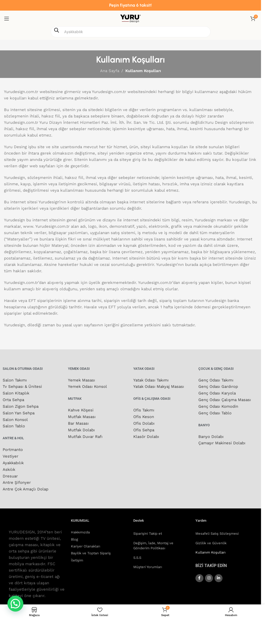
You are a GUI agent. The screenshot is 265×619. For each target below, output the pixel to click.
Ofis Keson (143, 416)
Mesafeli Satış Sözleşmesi (217, 530)
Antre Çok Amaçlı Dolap (26, 486)
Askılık (9, 467)
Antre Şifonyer (17, 479)
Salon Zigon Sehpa (21, 405)
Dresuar (10, 473)
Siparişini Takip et (147, 530)
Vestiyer (10, 454)
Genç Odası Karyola (217, 392)
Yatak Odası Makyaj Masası (159, 386)
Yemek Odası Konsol (87, 386)
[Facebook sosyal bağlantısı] (199, 575)
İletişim (77, 557)
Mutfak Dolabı (81, 429)
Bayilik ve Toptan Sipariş (91, 550)
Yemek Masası (81, 380)
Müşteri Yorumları (147, 564)
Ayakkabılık (13, 460)
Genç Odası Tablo (215, 412)
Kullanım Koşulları (210, 549)
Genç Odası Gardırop (218, 386)
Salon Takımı (15, 380)
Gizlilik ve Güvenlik (210, 540)
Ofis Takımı (144, 409)
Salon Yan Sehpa (19, 412)
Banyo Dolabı (211, 435)
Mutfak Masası (82, 416)
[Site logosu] (130, 18)
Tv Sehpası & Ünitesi (22, 386)
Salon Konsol (15, 418)
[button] (15, 604)
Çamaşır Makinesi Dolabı (222, 441)
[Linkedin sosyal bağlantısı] (219, 575)
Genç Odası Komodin (218, 405)
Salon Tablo (14, 424)
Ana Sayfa (109, 70)
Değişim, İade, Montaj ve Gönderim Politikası (153, 542)
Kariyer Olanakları (85, 543)
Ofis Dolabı (144, 422)
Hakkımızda (80, 529)
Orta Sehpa (13, 399)
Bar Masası (78, 422)
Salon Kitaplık (16, 392)
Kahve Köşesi (80, 409)
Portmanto (13, 448)
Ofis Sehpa (143, 429)
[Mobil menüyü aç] (6, 18)
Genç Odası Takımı (216, 380)
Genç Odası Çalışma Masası (224, 399)
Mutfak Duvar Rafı (85, 435)
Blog (74, 536)
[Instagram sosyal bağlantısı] (209, 575)
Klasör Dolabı (146, 435)
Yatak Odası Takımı (151, 380)
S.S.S (137, 554)
